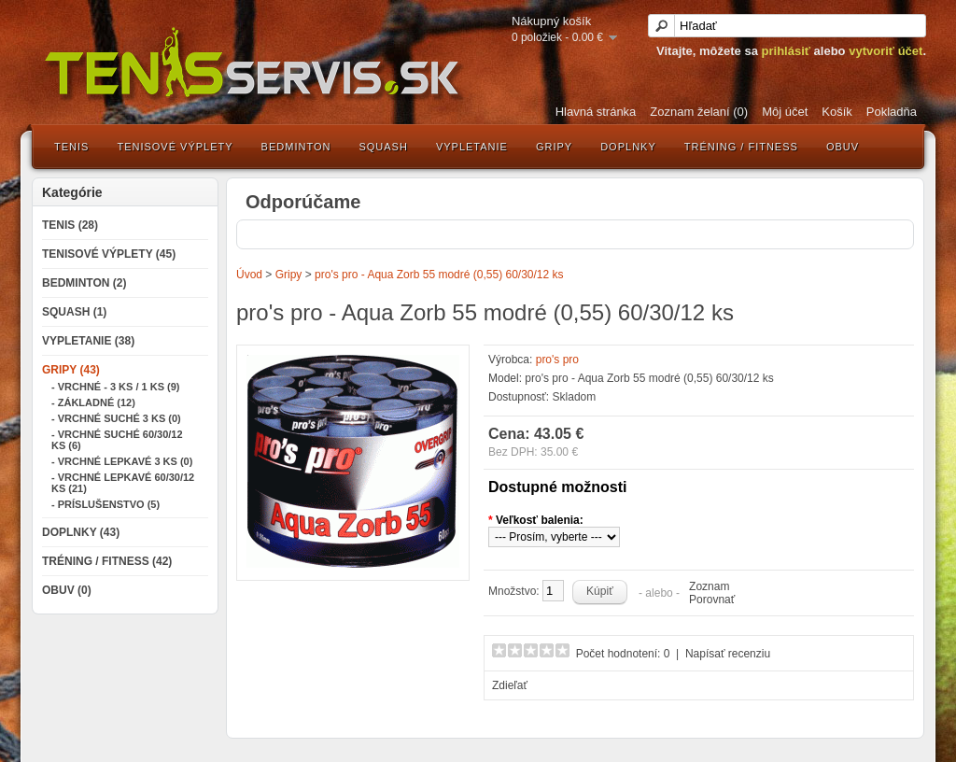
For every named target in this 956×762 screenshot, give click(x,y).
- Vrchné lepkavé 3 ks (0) (121, 461)
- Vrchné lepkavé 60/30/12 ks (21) (122, 483)
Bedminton (296, 146)
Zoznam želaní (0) (699, 112)
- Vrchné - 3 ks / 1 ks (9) (115, 386)
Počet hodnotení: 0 (623, 653)
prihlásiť (786, 51)
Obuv (842, 146)
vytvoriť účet (885, 51)
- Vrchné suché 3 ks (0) (116, 418)
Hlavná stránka (596, 112)
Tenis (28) (70, 225)
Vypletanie (472, 146)
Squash (382, 146)
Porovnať (712, 599)
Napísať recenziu (727, 653)
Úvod (249, 274)
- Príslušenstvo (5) (105, 504)
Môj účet (785, 112)
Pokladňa (891, 112)
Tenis (71, 146)
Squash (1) (74, 311)
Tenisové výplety (174, 146)
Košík (837, 112)
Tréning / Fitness (741, 146)
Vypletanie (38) (88, 340)
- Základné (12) (93, 402)
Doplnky (628, 146)
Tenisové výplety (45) (109, 254)
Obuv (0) (66, 590)
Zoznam (709, 586)
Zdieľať (509, 685)
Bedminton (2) (84, 282)
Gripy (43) (71, 369)
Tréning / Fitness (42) (107, 561)
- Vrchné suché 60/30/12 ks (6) (117, 440)
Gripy (554, 146)
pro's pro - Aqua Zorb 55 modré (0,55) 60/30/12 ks (439, 274)
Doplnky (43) (81, 532)
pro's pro (557, 359)
